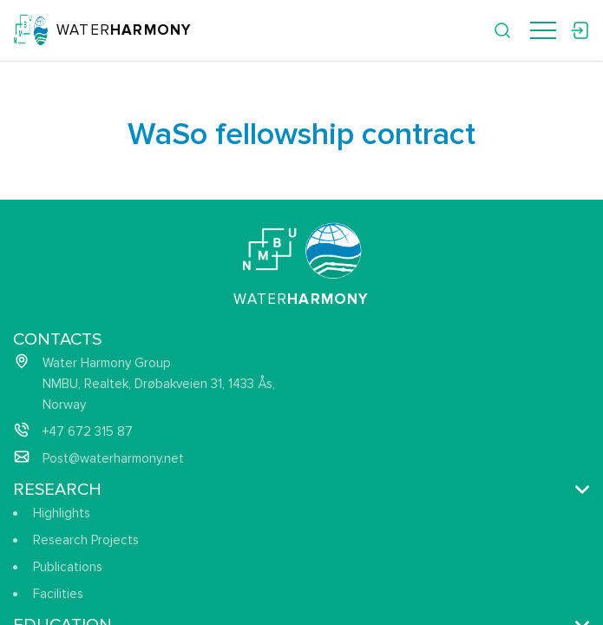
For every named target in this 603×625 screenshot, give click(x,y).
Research (57, 489)
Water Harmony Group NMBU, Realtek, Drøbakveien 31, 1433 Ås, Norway (159, 383)
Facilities (58, 594)
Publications (67, 567)
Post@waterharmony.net (113, 458)
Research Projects (86, 540)
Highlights (61, 513)
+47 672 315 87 (88, 431)
